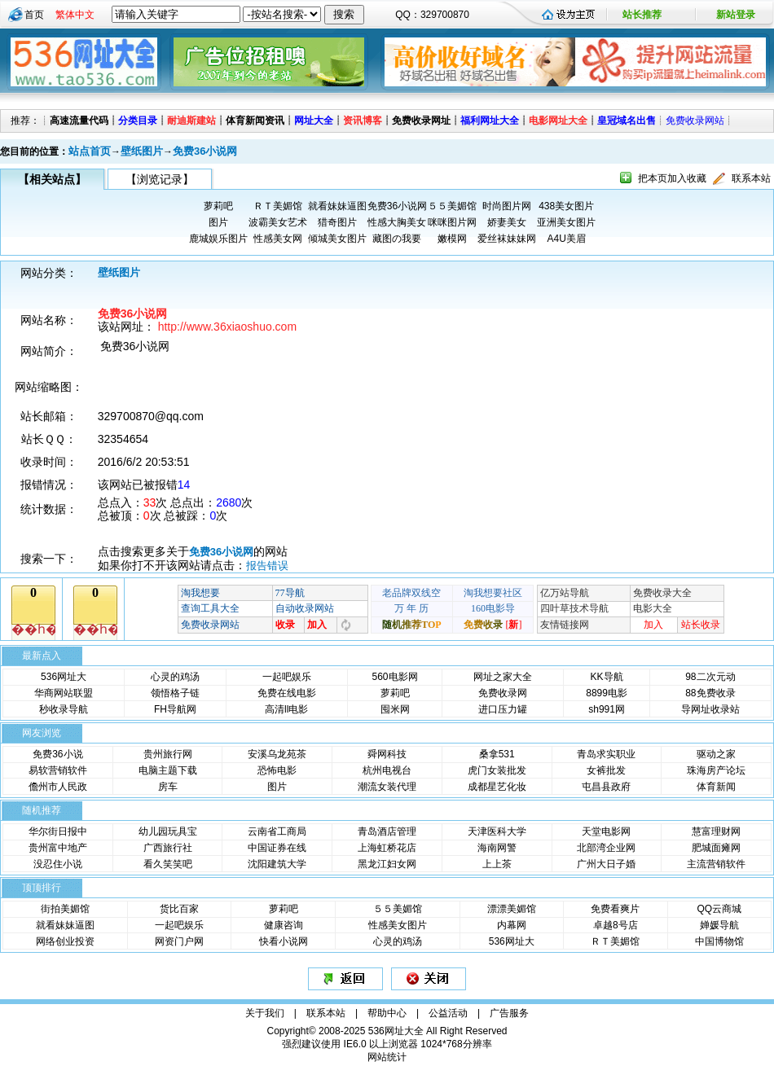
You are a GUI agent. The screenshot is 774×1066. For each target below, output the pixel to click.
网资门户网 (179, 941)
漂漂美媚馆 (511, 909)
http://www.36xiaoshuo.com (227, 326)
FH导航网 (175, 709)
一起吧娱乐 (286, 676)
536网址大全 (396, 1031)
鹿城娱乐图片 (218, 238)
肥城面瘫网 (716, 847)
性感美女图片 (397, 925)
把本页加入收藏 (672, 178)
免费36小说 (57, 754)
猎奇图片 (337, 222)
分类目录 (137, 120)
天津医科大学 (497, 831)
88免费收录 (710, 693)
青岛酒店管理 (387, 831)
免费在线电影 (286, 693)
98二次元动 (710, 676)
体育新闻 (716, 786)
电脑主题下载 (168, 770)
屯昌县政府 (606, 786)
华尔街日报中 (58, 831)
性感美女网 (277, 238)
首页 (34, 14)
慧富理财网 (716, 831)
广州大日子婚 (606, 864)
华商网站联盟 (63, 693)
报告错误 (267, 565)
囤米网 (395, 709)
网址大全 (313, 120)
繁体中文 (75, 14)
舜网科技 (387, 754)
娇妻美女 (506, 222)
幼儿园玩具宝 (168, 831)
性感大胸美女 (396, 222)
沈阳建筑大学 (277, 864)
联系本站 (751, 178)
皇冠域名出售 (626, 120)
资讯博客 (362, 120)
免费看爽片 (615, 909)
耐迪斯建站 (191, 120)
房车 (168, 786)
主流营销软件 (716, 864)
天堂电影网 (606, 831)
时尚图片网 (506, 206)
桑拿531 (497, 754)
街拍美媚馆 (65, 909)
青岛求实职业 (606, 754)
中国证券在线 (277, 847)
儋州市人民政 (58, 786)
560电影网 (395, 676)
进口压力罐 (502, 709)
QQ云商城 (719, 909)
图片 (218, 222)
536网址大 (63, 676)
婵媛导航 (719, 925)
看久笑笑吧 (167, 864)
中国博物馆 (719, 941)
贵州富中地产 (58, 847)
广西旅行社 (167, 847)
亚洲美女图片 (566, 222)
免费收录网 (502, 693)
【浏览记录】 (159, 179)
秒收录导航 (63, 709)
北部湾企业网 (606, 847)
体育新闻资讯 (255, 120)
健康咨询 (283, 925)
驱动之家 (716, 754)
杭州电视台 (387, 770)
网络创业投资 (65, 941)
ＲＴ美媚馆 (277, 206)
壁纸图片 (142, 151)
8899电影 (606, 693)
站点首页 (89, 151)
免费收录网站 (695, 120)
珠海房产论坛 (716, 770)
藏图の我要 (396, 238)
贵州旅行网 (167, 754)
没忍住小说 (57, 864)
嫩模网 (452, 238)
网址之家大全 (502, 676)
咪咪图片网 (452, 222)
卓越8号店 (615, 925)
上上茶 (497, 864)
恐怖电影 (277, 770)
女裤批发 (606, 770)
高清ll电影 (286, 709)
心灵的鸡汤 (175, 676)
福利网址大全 (489, 120)
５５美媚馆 (452, 206)
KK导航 (607, 676)
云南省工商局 (277, 831)
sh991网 (606, 709)
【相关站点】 (52, 179)
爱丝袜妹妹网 (506, 238)
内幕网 (511, 925)
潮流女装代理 (387, 786)
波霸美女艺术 (277, 222)
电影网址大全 (558, 120)
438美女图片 (566, 206)
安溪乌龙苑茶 (277, 754)
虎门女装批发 (497, 770)
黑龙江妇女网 (387, 864)
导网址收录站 (710, 709)
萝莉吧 (218, 206)
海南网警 (497, 847)
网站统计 (387, 1057)
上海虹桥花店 (387, 847)
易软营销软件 (58, 770)
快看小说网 (283, 941)
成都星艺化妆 (497, 786)
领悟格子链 (175, 693)
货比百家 (179, 909)
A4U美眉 (567, 238)
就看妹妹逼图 (337, 206)
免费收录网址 (421, 120)
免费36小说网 (205, 151)
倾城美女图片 (337, 238)
